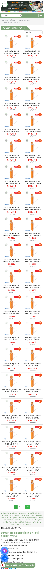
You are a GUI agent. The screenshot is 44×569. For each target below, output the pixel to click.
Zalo (4, 558)
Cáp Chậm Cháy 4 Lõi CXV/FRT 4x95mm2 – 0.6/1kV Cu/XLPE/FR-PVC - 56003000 (32, 416)
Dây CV (5, 459)
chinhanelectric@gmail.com (16, 499)
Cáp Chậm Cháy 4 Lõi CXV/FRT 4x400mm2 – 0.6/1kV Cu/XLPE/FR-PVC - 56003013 (32, 366)
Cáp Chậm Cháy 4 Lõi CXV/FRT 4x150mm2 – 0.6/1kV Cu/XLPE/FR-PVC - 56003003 (32, 404)
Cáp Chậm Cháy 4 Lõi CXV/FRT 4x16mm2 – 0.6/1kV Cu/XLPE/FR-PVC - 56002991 (32, 439)
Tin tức (35, 466)
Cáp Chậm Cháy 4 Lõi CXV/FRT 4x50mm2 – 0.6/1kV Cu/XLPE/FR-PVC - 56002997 (32, 428)
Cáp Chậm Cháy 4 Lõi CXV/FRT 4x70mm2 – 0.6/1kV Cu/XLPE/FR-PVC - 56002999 (11, 428)
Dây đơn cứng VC (31, 461)
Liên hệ (29, 468)
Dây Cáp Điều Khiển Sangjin (22, 466)
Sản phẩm (22, 457)
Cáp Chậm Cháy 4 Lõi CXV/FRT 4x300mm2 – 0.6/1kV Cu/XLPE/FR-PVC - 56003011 (11, 392)
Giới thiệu (13, 457)
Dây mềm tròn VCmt (17, 461)
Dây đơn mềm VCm (16, 459)
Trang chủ (5, 457)
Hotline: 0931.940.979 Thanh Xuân (17, 565)
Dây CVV (17, 471)
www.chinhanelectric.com (17, 505)
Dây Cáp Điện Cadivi (34, 457)
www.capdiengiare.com (16, 502)
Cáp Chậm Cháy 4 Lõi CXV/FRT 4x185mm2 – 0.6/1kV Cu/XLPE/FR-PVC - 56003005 (11, 404)
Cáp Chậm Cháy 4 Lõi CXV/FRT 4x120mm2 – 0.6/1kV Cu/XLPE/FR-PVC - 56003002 (11, 416)
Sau (27, 450)
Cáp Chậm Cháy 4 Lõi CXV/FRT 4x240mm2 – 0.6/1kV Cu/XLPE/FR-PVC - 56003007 (32, 392)
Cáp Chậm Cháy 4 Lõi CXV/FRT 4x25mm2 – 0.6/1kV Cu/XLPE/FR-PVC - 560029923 (11, 439)
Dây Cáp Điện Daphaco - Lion (24, 463)
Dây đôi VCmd (29, 459)
